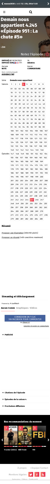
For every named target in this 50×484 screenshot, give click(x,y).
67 (24, 115)
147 (12, 154)
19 (12, 96)
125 (17, 142)
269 (36, 211)
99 (44, 127)
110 (21, 135)
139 (45, 146)
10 (12, 92)
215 (40, 184)
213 (31, 184)
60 (32, 112)
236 (26, 196)
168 (36, 161)
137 (35, 146)
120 (31, 138)
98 (40, 127)
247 (42, 200)
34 (35, 100)
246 (36, 200)
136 (30, 146)
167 (31, 161)
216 (45, 184)
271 (12, 215)
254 (40, 204)
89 (40, 123)
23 (28, 96)
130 (40, 142)
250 (22, 204)
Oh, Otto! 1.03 (31, 4)
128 (31, 142)
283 (31, 219)
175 (36, 165)
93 (20, 127)
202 (16, 181)
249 (17, 204)
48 (20, 108)
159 (31, 158)
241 (12, 200)
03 (20, 89)
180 (21, 169)
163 (12, 161)
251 (26, 204)
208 (46, 181)
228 (26, 192)
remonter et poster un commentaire (36, 326)
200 (41, 177)
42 (32, 104)
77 (28, 119)
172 (21, 165)
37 (12, 104)
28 (12, 100)
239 (40, 196)
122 (40, 138)
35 (39, 100)
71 (40, 115)
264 (12, 211)
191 (36, 173)
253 (36, 204)
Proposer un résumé (10, 237)
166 (26, 161)
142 (21, 150)
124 (12, 142)
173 (26, 165)
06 (32, 89)
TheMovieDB (33, 479)
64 (12, 115)
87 (32, 123)
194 (12, 177)
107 (46, 131)
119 (26, 138)
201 (12, 181)
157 (21, 158)
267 (26, 211)
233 (12, 196)
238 (35, 196)
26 (39, 96)
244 (27, 200)
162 (45, 158)
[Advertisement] (25, 266)
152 (36, 154)
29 (16, 100)
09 (44, 89)
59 (28, 112)
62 (39, 112)
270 (41, 211)
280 (17, 219)
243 (21, 200)
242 (16, 200)
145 (36, 150)
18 (43, 92)
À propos (22, 468)
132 (12, 146)
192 (41, 173)
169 (41, 161)
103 (26, 131)
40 (24, 104)
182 (31, 169)
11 (16, 92)
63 (43, 112)
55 (12, 112)
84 (20, 123)
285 (41, 219)
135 (26, 146)
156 (16, 158)
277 (41, 215)
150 (27, 154)
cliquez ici (26, 322)
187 (17, 173)
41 (28, 104)
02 (16, 89)
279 (12, 219)
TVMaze (24, 479)
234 (16, 196)
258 (21, 207)
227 (21, 192)
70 (36, 115)
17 (39, 92)
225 (12, 192)
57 (20, 112)
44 (40, 104)
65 (16, 115)
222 (35, 188)
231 (40, 192)
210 (17, 184)
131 (45, 142)
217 (12, 188)
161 (40, 158)
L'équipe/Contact (39, 468)
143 (26, 150)
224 (45, 188)
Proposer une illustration (12, 233)
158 (26, 158)
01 (12, 89)
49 (24, 108)
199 (36, 177)
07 (36, 89)
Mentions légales (18, 474)
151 (32, 154)
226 (16, 192)
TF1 (20, 63)
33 (31, 100)
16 (35, 92)
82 (12, 123)
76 (24, 119)
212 (26, 184)
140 (12, 150)
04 (24, 89)
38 (16, 104)
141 (17, 150)
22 (24, 96)
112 (31, 135)
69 (32, 115)
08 (40, 89)
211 (21, 184)
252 (31, 204)
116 (12, 138)
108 (12, 135)
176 (41, 165)
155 (12, 158)
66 (20, 115)
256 (12, 207)
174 (31, 165)
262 (40, 207)
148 (17, 154)
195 (17, 177)
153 (41, 154)
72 (44, 115)
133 (16, 146)
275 (31, 215)
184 (41, 169)
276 (36, 215)
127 (26, 142)
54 (44, 108)
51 (32, 108)
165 (21, 161)
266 (21, 211)
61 (35, 112)
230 (35, 192)
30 (20, 100)
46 (12, 108)
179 (17, 169)
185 (46, 169)
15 (31, 92)
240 (45, 196)
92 (16, 127)
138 (40, 146)
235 (21, 196)
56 (16, 112)
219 (21, 188)
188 (21, 173)
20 (16, 96)
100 (12, 131)
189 (26, 173)
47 (16, 108)
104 (31, 131)
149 (22, 154)
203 (21, 181)
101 (17, 131)
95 (28, 127)
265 (17, 211)
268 (31, 211)
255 (45, 204)
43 (36, 104)
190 (31, 173)
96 (32, 127)
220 (26, 188)
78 (32, 119)
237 (31, 196)
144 (32, 150)
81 (43, 119)
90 (44, 123)
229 (31, 192)
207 (41, 181)
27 (43, 96)
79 (35, 119)
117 (16, 138)
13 (24, 92)
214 (35, 184)
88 (36, 123)
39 (20, 104)
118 (21, 138)
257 (16, 207)
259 (26, 207)
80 (39, 119)
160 (35, 158)
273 (21, 215)
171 (17, 165)
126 (21, 142)
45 (44, 104)
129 (35, 142)
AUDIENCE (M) (8, 74)
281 (21, 219)
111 (26, 135)
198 (31, 177)
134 (21, 146)
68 (28, 115)
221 (31, 188)
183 (36, 169)
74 (16, 119)
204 (26, 181)
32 (28, 100)
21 (20, 96)
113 (35, 135)
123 (45, 138)
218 (16, 188)
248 (12, 204)
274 (26, 215)
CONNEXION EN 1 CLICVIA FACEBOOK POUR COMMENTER (25, 318)
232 (45, 192)
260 (31, 207)
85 (24, 123)
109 (17, 135)
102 (21, 131)
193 (46, 173)
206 (36, 181)
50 (28, 108)
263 (45, 207)
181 (26, 169)
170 (12, 165)
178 (12, 169)
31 (24, 100)
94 (24, 127)
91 (12, 127)
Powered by (10, 303)
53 (40, 108)
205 (31, 181)
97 (36, 127)
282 (26, 219)
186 (12, 173)
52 (36, 108)
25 (35, 96)
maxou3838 (9, 4)
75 (20, 119)
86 (28, 123)
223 (40, 188)
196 (21, 177)
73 (12, 119)
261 (36, 207)
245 (31, 200)
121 (35, 138)
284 (36, 219)
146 (42, 150)
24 (32, 96)
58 (24, 112)
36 (43, 100)
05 (28, 89)
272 (16, 215)
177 (45, 165)
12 (20, 92)
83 (16, 123)
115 (45, 135)
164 (17, 161)
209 (12, 184)
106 (41, 131)
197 (26, 177)
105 (36, 131)
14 (28, 92)
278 (45, 215)
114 (40, 135)
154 (45, 154)
